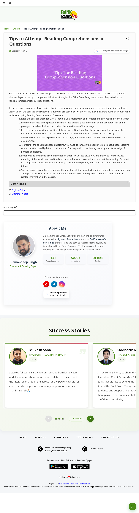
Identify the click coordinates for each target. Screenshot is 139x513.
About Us (40, 457)
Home (7, 28)
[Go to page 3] (63, 439)
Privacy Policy (110, 457)
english (13, 207)
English (16, 28)
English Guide (19, 190)
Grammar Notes (20, 193)
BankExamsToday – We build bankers (74, 504)
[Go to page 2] (59, 439)
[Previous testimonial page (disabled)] (48, 438)
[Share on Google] (112, 51)
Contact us (61, 457)
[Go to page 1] (56, 439)
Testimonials (85, 457)
